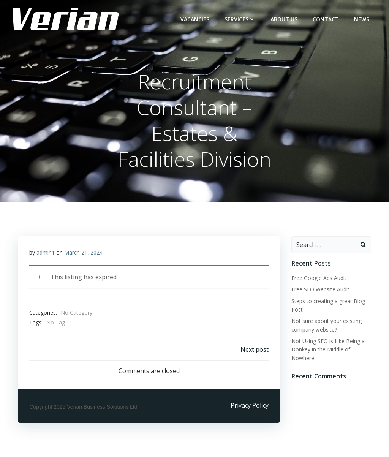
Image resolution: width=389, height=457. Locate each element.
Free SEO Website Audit (320, 289)
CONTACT (326, 19)
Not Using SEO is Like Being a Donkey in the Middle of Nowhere (328, 349)
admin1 (45, 252)
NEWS (361, 19)
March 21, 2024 (83, 252)
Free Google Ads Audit (318, 277)
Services (240, 19)
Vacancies (194, 19)
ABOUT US (283, 19)
